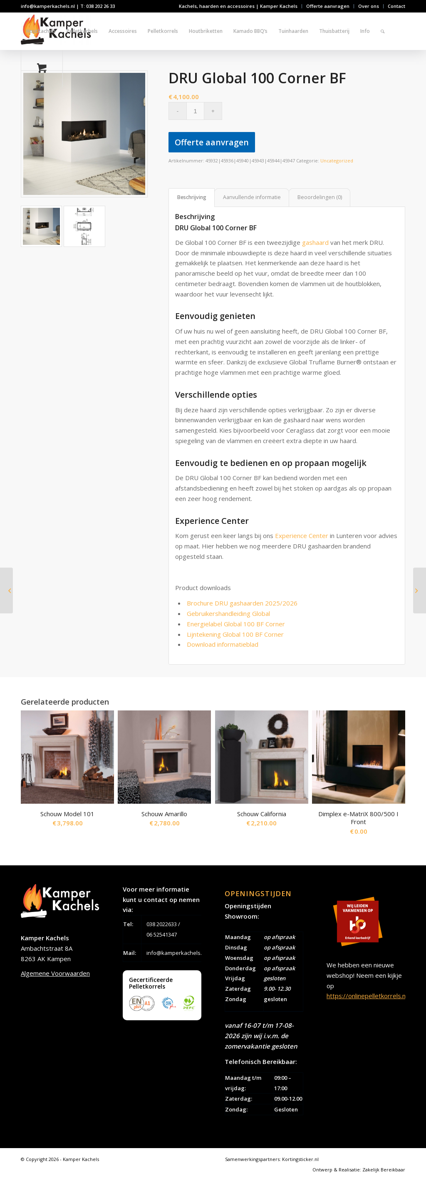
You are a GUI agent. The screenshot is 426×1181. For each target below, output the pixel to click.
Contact (396, 6)
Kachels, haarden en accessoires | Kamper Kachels (238, 6)
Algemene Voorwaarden (55, 973)
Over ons (368, 6)
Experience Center (301, 535)
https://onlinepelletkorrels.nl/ (368, 996)
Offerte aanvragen (327, 6)
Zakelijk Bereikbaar (383, 1169)
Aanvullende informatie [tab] (252, 197)
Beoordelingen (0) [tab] (319, 197)
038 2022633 (161, 924)
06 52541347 (161, 934)
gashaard (315, 242)
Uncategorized (336, 160)
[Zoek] (382, 31)
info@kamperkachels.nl (176, 953)
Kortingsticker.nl (300, 1159)
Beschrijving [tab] (191, 197)
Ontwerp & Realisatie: (337, 1169)
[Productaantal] (195, 111)
